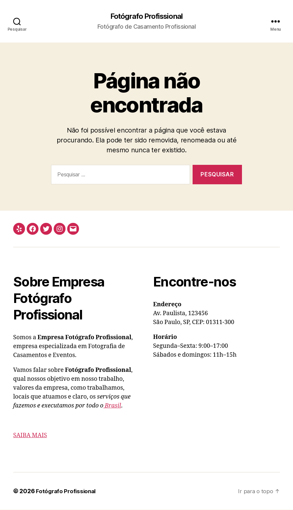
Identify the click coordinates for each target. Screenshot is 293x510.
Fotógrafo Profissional (146, 16)
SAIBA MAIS (30, 435)
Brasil (112, 406)
